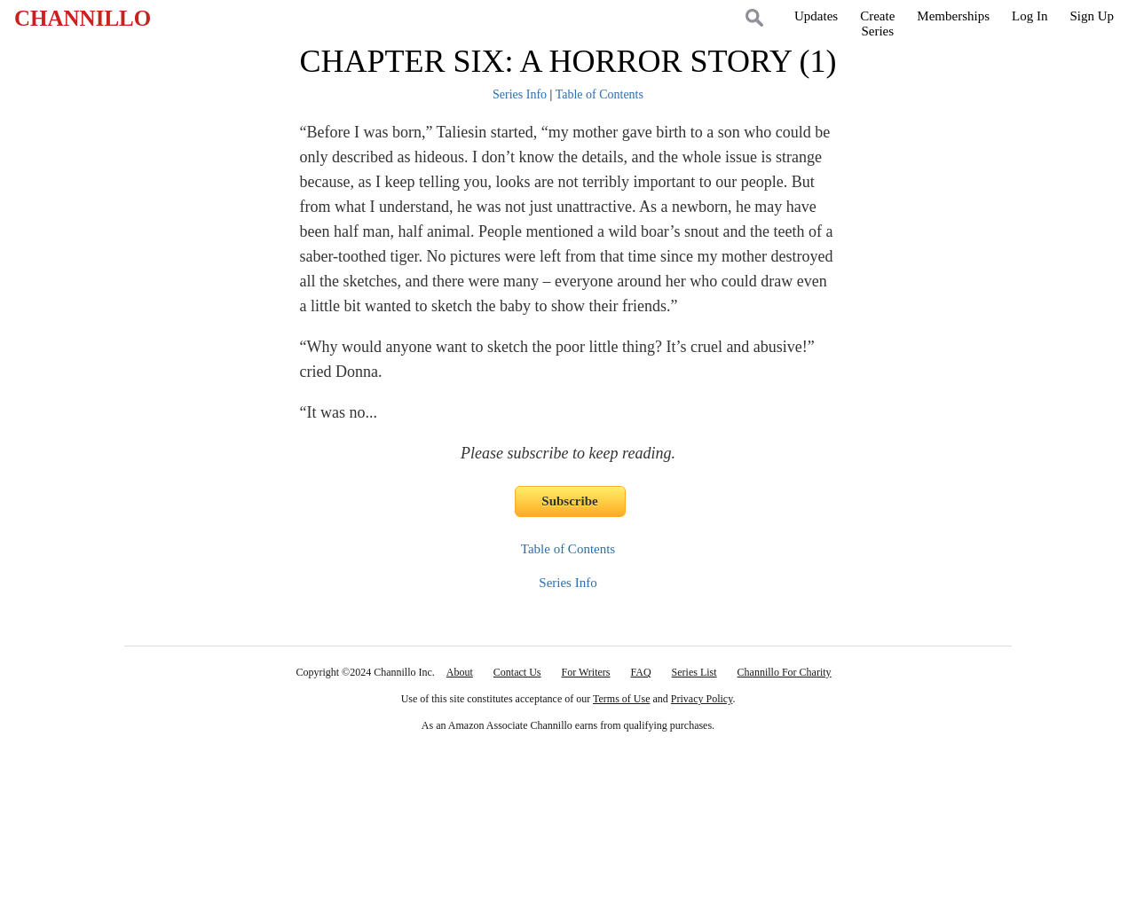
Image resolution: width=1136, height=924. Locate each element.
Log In (1029, 16)
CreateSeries (877, 23)
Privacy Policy (702, 699)
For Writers (586, 672)
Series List (694, 672)
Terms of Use (621, 699)
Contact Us (517, 672)
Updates (816, 16)
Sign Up (1091, 16)
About (459, 672)
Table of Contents (599, 94)
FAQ (640, 672)
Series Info (520, 94)
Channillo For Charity (785, 672)
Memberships (953, 16)
